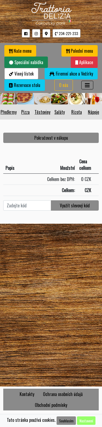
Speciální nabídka (26, 62)
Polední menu (79, 51)
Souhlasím (66, 420)
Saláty (59, 112)
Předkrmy (9, 112)
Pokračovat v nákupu (51, 138)
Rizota (76, 112)
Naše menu (20, 51)
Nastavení (86, 420)
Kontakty (27, 394)
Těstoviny (42, 112)
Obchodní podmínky (51, 405)
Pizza (25, 112)
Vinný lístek (21, 73)
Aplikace (84, 62)
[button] (26, 33)
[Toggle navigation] (87, 85)
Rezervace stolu (24, 85)
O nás (63, 85)
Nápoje (93, 112)
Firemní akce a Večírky (71, 73)
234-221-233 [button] (66, 33)
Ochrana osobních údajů (63, 394)
